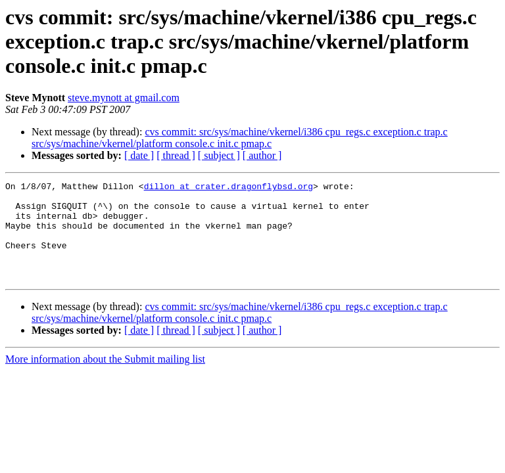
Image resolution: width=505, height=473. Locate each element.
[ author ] (262, 155)
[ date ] (139, 155)
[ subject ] (219, 155)
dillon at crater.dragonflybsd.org (228, 188)
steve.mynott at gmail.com (124, 97)
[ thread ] (175, 155)
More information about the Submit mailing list (105, 378)
